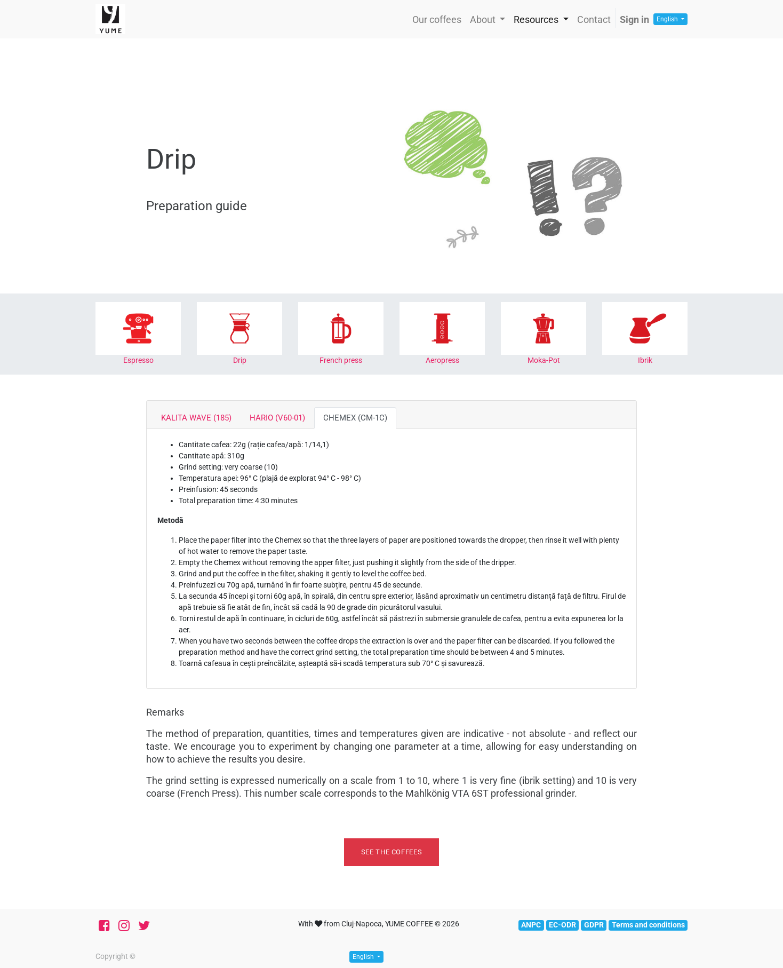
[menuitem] (437, 19)
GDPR (594, 925)
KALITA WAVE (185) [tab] (196, 418)
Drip (239, 360)
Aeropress (442, 360)
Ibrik (645, 360)
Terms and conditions (648, 925)
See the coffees (391, 852)
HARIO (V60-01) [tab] (277, 418)
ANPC (531, 925)
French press (340, 360)
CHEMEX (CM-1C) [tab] (355, 418)
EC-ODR (562, 925)
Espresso (138, 360)
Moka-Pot (544, 360)
